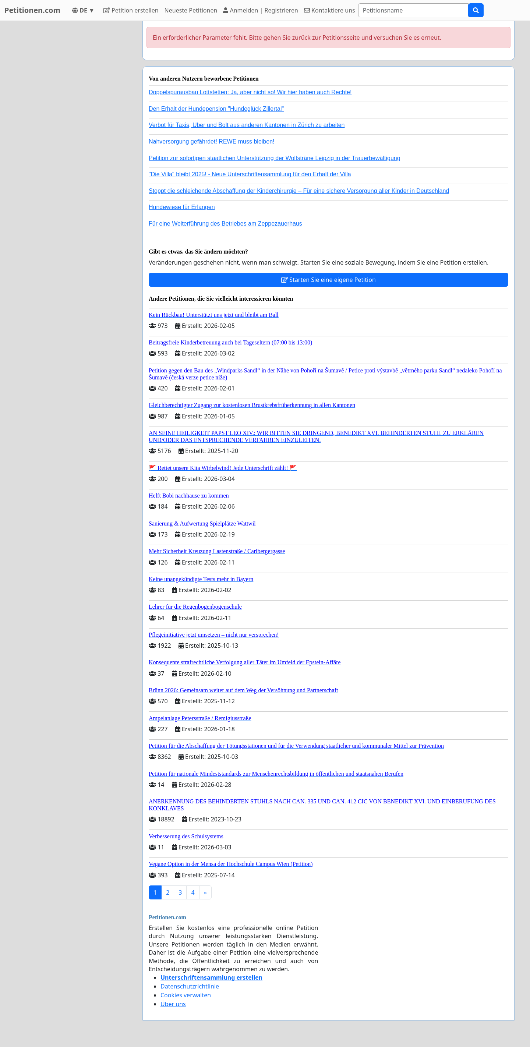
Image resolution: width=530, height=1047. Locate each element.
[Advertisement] (70, 131)
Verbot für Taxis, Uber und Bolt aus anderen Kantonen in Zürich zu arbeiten (246, 125)
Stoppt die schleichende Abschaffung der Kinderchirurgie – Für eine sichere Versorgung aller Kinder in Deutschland (299, 191)
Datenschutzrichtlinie (189, 986)
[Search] (413, 10)
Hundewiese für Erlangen (182, 207)
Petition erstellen (131, 10)
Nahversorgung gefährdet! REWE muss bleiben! (212, 141)
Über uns (173, 1004)
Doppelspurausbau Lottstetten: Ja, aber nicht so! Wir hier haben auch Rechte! (250, 92)
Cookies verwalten (185, 995)
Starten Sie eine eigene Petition (328, 280)
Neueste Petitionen (191, 10)
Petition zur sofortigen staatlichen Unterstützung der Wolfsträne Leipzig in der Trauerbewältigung (274, 158)
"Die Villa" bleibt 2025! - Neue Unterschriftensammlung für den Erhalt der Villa (250, 174)
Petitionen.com (32, 10)
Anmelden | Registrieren (260, 10)
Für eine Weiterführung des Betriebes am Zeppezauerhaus (225, 223)
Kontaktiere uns (329, 10)
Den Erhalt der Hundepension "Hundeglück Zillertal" (216, 109)
